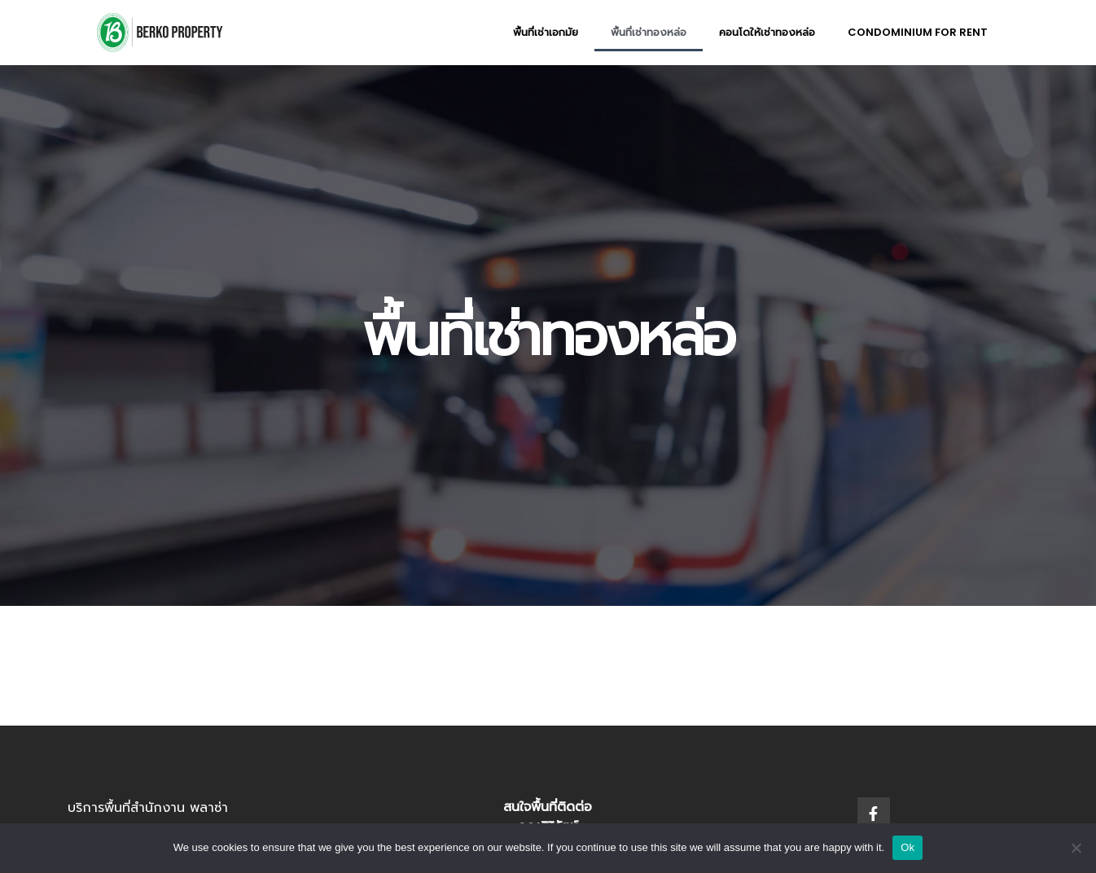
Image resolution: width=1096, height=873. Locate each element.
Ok (907, 847)
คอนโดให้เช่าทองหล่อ (767, 32)
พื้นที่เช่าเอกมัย (545, 32)
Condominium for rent (918, 32)
